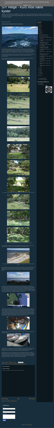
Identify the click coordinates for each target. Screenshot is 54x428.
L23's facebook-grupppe (42, 78)
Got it (30, 5)
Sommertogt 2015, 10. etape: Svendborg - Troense (44, 54)
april (40, 70)
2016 (39, 29)
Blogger (31, 424)
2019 (39, 25)
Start (18, 398)
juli (40, 33)
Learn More (25, 5)
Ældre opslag (32, 398)
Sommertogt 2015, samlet (43, 34)
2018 (39, 26)
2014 (39, 75)
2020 (39, 23)
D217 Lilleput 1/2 (41, 83)
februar (40, 73)
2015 (39, 30)
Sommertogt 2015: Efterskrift (43, 36)
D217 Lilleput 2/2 (41, 84)
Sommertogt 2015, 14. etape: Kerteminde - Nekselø (44, 43)
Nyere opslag (5, 398)
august (40, 32)
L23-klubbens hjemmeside (42, 79)
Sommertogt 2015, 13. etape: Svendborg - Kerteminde (44, 47)
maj (40, 69)
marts (40, 72)
